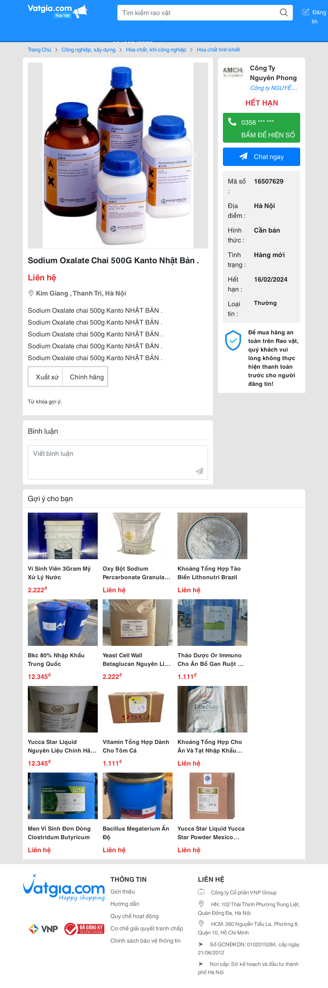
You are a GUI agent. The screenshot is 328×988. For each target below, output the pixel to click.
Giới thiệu (122, 891)
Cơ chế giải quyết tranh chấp (146, 928)
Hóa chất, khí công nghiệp (156, 49)
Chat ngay (261, 156)
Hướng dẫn (124, 903)
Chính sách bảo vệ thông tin (145, 940)
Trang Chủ (39, 49)
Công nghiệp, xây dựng (88, 49)
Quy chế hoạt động (134, 916)
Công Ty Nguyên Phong (273, 72)
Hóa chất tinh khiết (218, 49)
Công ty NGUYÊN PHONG (283, 87)
